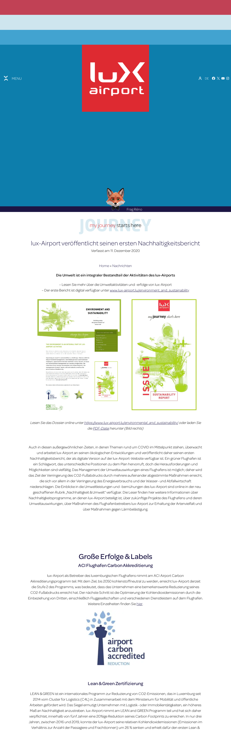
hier (139, 579)
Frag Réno (123, 185)
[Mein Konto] (200, 64)
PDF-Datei (101, 404)
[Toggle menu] (12, 64)
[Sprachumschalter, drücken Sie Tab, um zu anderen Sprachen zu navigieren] (207, 64)
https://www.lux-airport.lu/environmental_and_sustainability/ (131, 398)
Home (104, 241)
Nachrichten (122, 241)
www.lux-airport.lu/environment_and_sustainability (149, 266)
